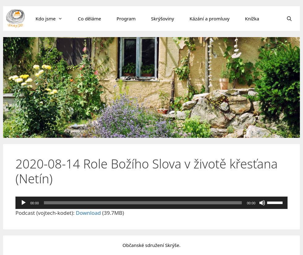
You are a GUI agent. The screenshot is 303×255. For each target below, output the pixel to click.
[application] (151, 203)
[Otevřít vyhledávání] (289, 18)
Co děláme (89, 18)
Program (126, 18)
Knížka (252, 18)
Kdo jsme (53, 18)
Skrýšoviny (162, 18)
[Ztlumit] (262, 203)
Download (88, 212)
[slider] (143, 202)
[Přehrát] (23, 203)
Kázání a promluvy (209, 18)
